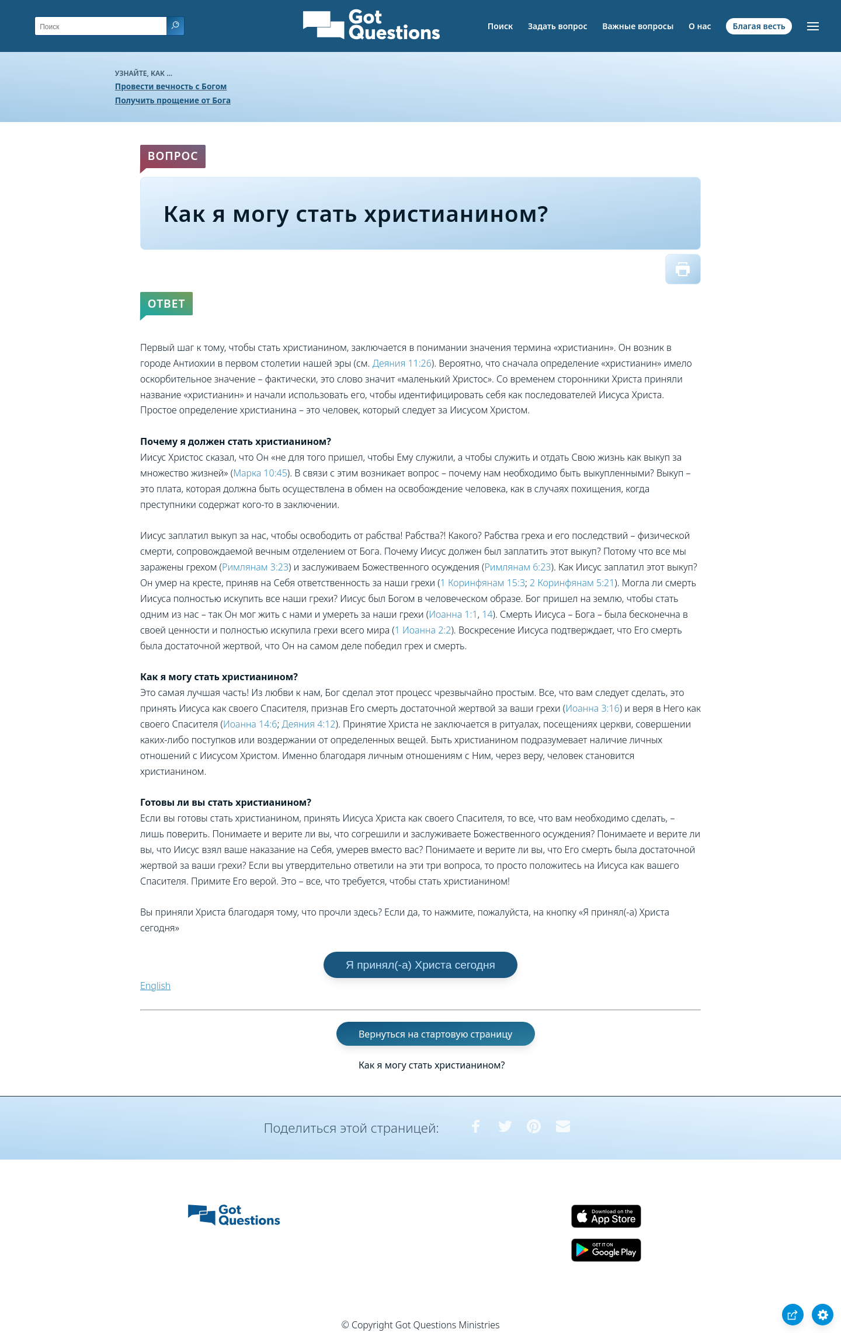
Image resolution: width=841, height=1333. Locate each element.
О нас (700, 26)
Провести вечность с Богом (171, 86)
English (155, 985)
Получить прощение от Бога (173, 100)
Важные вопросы (637, 26)
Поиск (500, 26)
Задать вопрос (558, 26)
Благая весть (758, 26)
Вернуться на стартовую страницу (435, 1034)
